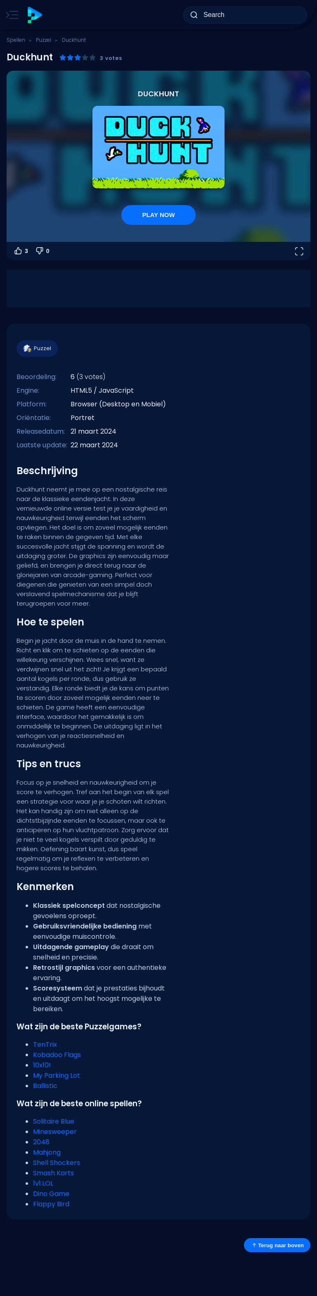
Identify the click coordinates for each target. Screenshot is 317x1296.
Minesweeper (55, 1131)
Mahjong (47, 1152)
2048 (41, 1142)
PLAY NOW (158, 214)
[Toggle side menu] (10, 15)
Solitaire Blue (53, 1121)
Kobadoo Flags (57, 1055)
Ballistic (45, 1086)
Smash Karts (53, 1173)
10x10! (42, 1065)
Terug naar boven (277, 1245)
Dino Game (51, 1193)
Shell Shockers (56, 1162)
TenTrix (45, 1044)
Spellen (16, 39)
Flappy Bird (51, 1204)
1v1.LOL (43, 1183)
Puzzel (43, 39)
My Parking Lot (56, 1075)
